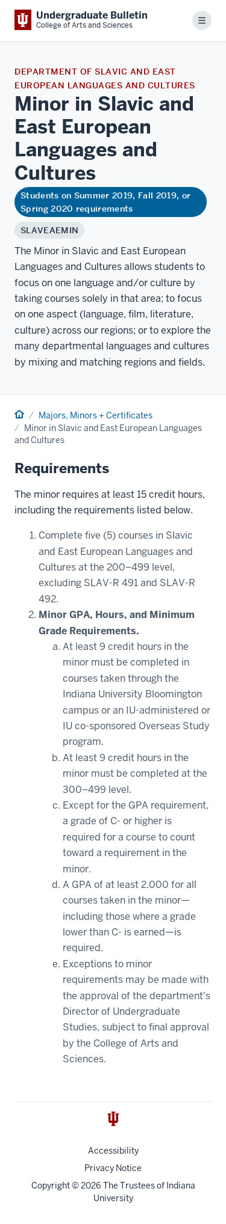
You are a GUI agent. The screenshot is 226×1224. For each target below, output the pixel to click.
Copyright (50, 1185)
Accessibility (113, 1150)
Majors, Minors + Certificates (95, 415)
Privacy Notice (113, 1168)
